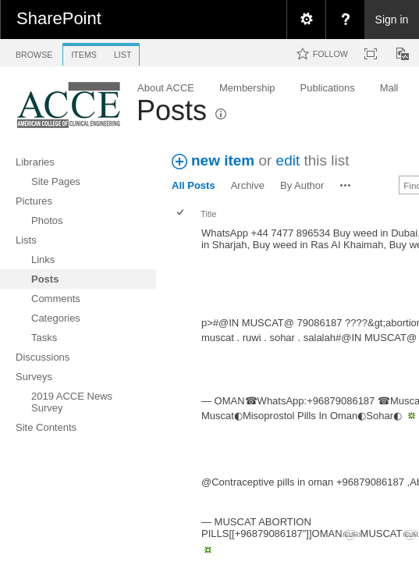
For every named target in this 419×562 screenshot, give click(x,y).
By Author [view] (302, 185)
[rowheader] (184, 268)
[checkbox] (181, 213)
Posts (172, 110)
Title (208, 214)
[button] (345, 185)
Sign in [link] (392, 19)
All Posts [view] (193, 185)
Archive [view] (248, 185)
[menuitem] (305, 19)
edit (288, 160)
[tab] (34, 52)
